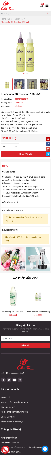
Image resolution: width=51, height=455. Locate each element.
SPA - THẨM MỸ (8, 374)
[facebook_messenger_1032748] (45, 449)
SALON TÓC (6, 364)
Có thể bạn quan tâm (12, 210)
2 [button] (24, 73)
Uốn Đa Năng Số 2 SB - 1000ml (13, 290)
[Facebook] (3, 346)
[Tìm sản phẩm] (21, 13)
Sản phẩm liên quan (25, 256)
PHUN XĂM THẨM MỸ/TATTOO (14, 379)
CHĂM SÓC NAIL (8, 383)
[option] (25, 51)
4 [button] (27, 73)
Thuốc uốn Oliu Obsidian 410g (38, 290)
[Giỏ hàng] (41, 5)
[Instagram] (20, 346)
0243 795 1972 (17, 428)
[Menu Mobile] (47, 5)
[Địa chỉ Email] (25, 317)
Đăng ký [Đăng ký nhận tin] (25, 324)
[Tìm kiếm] (47, 13)
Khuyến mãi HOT (10, 230)
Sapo (31, 452)
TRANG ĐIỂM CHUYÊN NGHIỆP (14, 369)
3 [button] (26, 73)
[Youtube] (14, 346)
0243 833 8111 (17, 419)
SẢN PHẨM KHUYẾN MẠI (12, 388)
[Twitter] (9, 346)
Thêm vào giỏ (25, 154)
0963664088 (13, 409)
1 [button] (23, 73)
